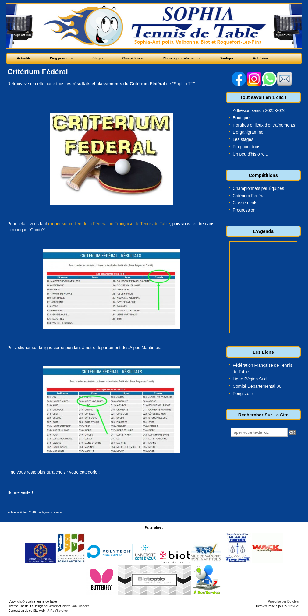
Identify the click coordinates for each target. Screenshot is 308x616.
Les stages (243, 139)
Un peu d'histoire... (250, 154)
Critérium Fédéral (249, 195)
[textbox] (259, 432)
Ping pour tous (246, 146)
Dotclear (293, 601)
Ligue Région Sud (250, 378)
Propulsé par (277, 601)
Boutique (241, 117)
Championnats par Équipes (258, 188)
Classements (245, 202)
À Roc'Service (57, 610)
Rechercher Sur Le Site (263, 414)
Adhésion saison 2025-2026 (259, 110)
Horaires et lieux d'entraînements (264, 125)
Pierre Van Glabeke (76, 606)
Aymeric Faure (52, 512)
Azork (53, 606)
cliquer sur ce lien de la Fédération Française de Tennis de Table (109, 223)
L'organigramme (248, 132)
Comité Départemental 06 (257, 386)
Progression (244, 210)
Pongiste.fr (243, 393)
